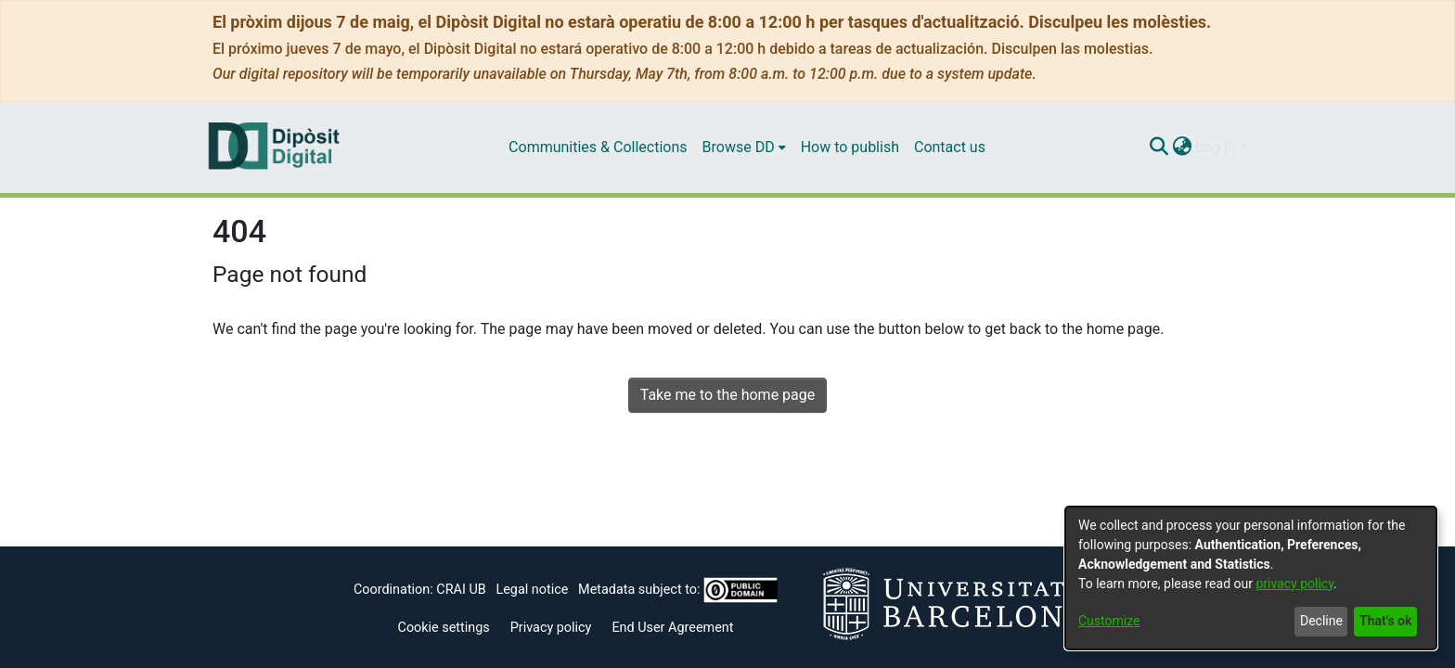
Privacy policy (551, 628)
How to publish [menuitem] (850, 147)
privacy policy (1294, 583)
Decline (1321, 620)
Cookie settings (444, 628)
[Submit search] (1158, 147)
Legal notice (532, 589)
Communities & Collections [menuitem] (598, 147)
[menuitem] (744, 147)
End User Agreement (672, 628)
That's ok (1385, 620)
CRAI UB (460, 589)
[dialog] (1250, 578)
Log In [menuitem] (1215, 147)
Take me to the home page (728, 395)
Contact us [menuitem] (949, 147)
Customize (1109, 620)
